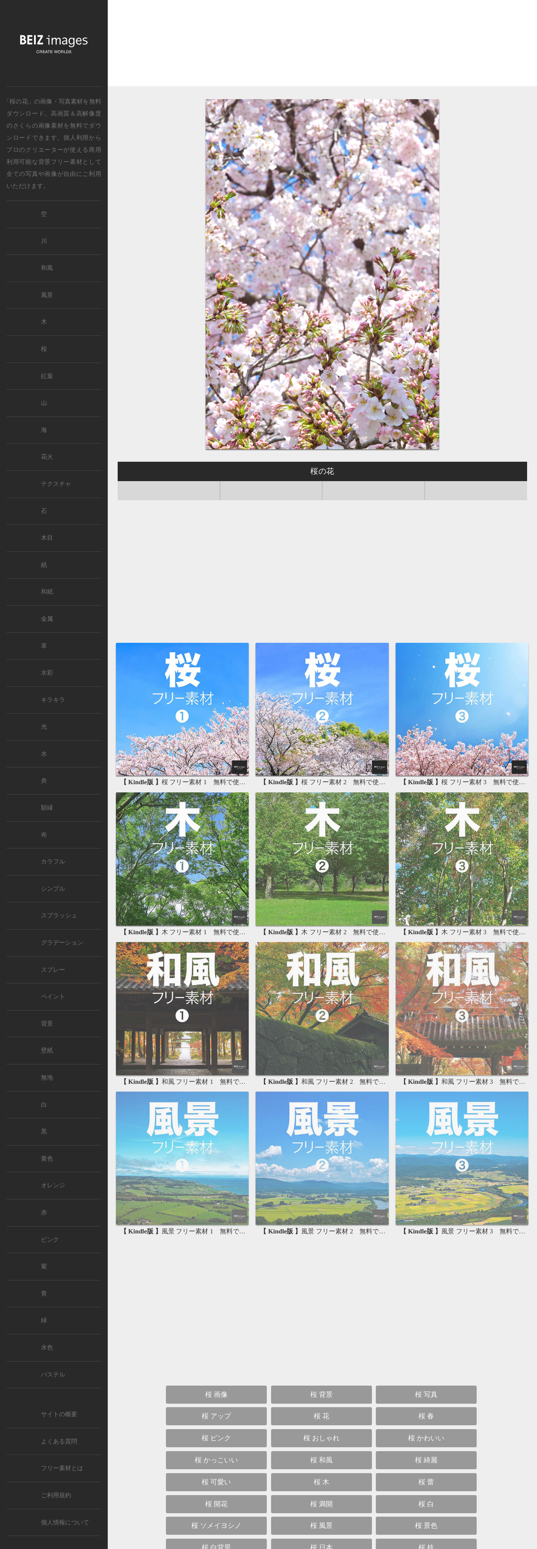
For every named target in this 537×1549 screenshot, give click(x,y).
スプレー (53, 970)
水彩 (47, 673)
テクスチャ (56, 484)
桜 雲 (426, 1442)
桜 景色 (426, 1398)
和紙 (47, 591)
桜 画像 (216, 1267)
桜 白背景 (216, 1420)
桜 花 (321, 1289)
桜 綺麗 (426, 1333)
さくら (22, 125)
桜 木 (321, 1354)
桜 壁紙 (373, 1508)
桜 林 (216, 1442)
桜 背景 (321, 1267)
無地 (47, 1077)
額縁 (47, 807)
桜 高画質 (321, 1486)
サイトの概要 (59, 1414)
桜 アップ (216, 1289)
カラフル (53, 861)
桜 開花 (216, 1376)
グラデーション (62, 942)
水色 (47, 1347)
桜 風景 (321, 1398)
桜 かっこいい (216, 1333)
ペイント (53, 996)
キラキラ (53, 700)
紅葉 (47, 376)
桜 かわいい (426, 1311)
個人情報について (65, 1522)
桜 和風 (321, 1333)
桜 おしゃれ (321, 1311)
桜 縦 (426, 1486)
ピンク (50, 1239)
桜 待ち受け (269, 1508)
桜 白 (426, 1376)
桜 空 (321, 1442)
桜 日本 (321, 1420)
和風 (47, 268)
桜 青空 (216, 1464)
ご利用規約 (56, 1495)
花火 (47, 457)
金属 (47, 619)
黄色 (47, 1158)
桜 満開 (321, 1376)
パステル (53, 1374)
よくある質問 (59, 1441)
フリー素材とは (62, 1468)
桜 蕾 (426, 1354)
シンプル (53, 889)
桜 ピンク (216, 1311)
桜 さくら (426, 1464)
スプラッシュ (59, 915)
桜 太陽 (321, 1464)
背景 (47, 1023)
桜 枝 (426, 1420)
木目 (47, 538)
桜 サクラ (216, 1486)
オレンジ (53, 1185)
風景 (47, 295)
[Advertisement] (322, 45)
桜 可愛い (216, 1354)
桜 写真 (426, 1267)
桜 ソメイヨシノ (216, 1398)
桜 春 (426, 1289)
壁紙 (47, 1050)
